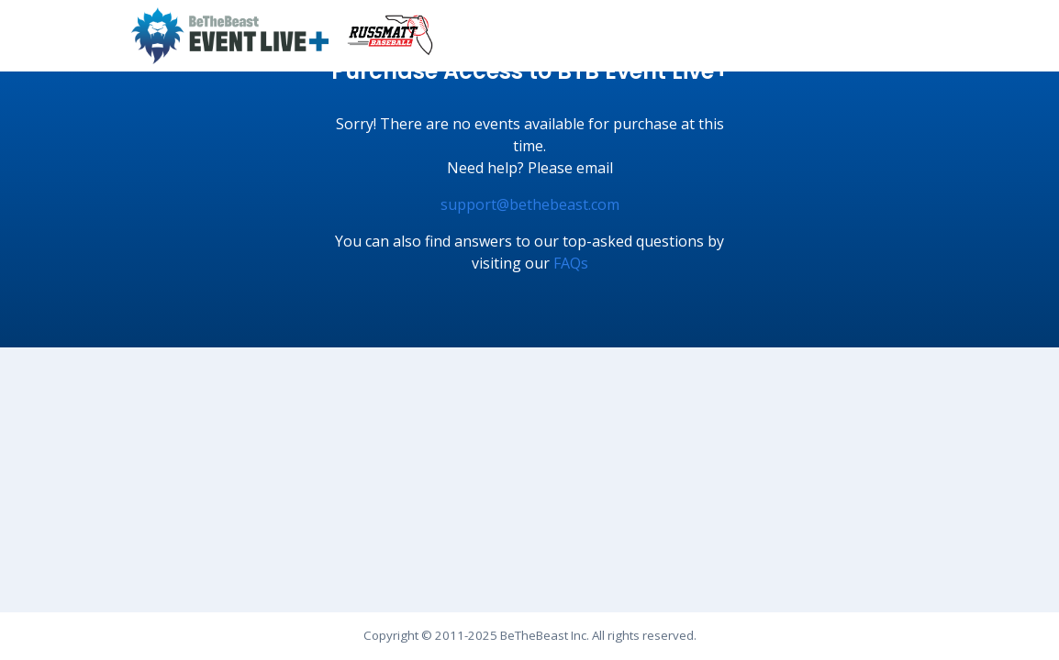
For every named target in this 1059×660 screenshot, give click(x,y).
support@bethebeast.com (529, 204)
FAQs (570, 263)
